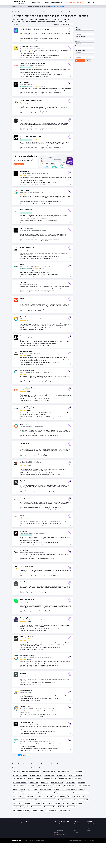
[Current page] (28, 755)
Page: (24, 755)
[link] (45, 2)
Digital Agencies (20, 11)
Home (13, 11)
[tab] (15, 764)
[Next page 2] (20, 755)
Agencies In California (31, 11)
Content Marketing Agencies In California (47, 11)
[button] (85, 2)
